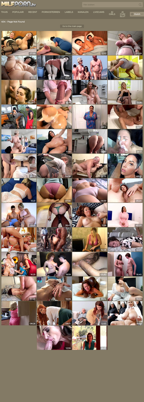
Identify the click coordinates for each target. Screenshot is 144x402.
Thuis (4, 12)
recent (32, 12)
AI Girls (112, 13)
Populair (18, 12)
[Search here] (112, 4)
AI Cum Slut (122, 14)
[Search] (140, 4)
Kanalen (83, 12)
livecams (98, 12)
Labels (69, 12)
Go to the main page (72, 26)
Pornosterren (51, 12)
